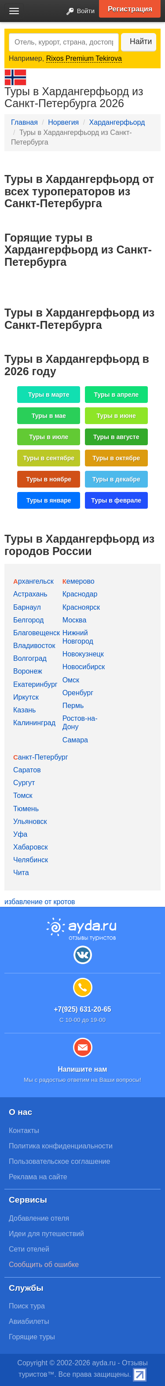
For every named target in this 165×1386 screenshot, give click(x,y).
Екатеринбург (35, 684)
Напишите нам (82, 1069)
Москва (74, 620)
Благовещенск (36, 633)
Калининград (34, 723)
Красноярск (81, 607)
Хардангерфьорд (117, 122)
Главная (24, 122)
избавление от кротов (39, 901)
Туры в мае (49, 415)
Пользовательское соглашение (59, 1161)
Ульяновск (30, 821)
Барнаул (27, 607)
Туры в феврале (116, 500)
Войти (78, 11)
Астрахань (30, 594)
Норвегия (63, 122)
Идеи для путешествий (46, 1233)
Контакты (24, 1130)
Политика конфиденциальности (61, 1146)
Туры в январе (48, 500)
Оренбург (77, 693)
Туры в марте (48, 394)
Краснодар (80, 594)
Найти (141, 41)
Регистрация (130, 9)
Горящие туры (32, 1337)
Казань (24, 710)
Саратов (27, 770)
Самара (75, 740)
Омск (70, 680)
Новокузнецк (83, 654)
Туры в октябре (116, 458)
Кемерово (78, 581)
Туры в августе (116, 436)
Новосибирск (83, 667)
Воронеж (27, 671)
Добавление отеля (39, 1218)
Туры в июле (48, 436)
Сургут (24, 782)
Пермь (73, 705)
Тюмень (26, 808)
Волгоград (30, 658)
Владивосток (34, 645)
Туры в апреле (116, 394)
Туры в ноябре (49, 479)
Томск (22, 795)
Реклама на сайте (38, 1177)
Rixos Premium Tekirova (84, 58)
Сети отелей (29, 1249)
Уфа (20, 834)
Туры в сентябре (48, 458)
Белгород (28, 620)
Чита (21, 872)
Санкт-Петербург (40, 757)
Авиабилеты (29, 1321)
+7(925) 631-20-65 (82, 1009)
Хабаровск (30, 847)
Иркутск (26, 697)
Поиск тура (27, 1306)
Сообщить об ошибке (44, 1264)
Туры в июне (116, 415)
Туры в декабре (116, 479)
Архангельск (33, 581)
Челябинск (30, 860)
